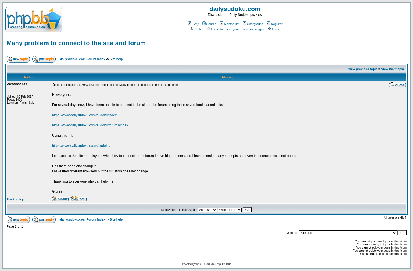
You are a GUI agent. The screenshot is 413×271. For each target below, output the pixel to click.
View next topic (392, 69)
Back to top (15, 199)
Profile (196, 29)
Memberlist (229, 24)
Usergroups (253, 24)
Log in (274, 29)
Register (275, 24)
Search (209, 24)
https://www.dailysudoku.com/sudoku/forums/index (90, 125)
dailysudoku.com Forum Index (82, 59)
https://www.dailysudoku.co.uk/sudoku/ (81, 146)
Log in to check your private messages (235, 29)
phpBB (198, 264)
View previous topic (362, 69)
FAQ (193, 24)
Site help (116, 59)
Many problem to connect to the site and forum (76, 42)
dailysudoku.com (234, 8)
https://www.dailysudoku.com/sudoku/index (84, 115)
